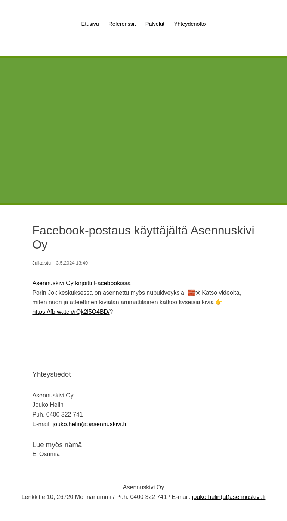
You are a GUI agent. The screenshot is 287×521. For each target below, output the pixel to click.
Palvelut (154, 24)
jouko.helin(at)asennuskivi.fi (89, 424)
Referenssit (122, 24)
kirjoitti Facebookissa (103, 283)
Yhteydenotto (190, 24)
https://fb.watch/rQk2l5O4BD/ (70, 312)
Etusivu (90, 24)
